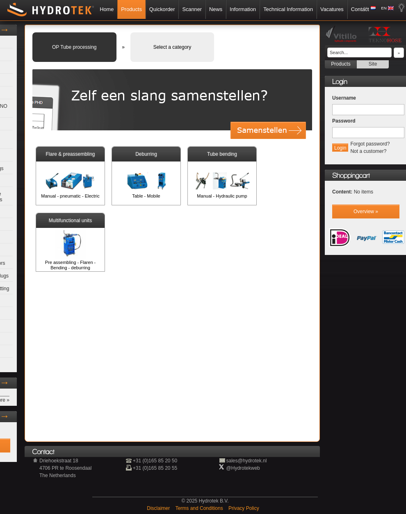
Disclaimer (159, 508)
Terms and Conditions (200, 508)
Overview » (366, 211)
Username (344, 98)
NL (366, 8)
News (215, 9)
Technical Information (288, 9)
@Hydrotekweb (243, 468)
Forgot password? (370, 144)
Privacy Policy (243, 508)
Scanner (192, 9)
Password (344, 121)
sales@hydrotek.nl (246, 461)
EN (383, 8)
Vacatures (332, 9)
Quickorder (162, 9)
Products (131, 9)
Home (107, 9)
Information (243, 9)
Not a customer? (368, 151)
